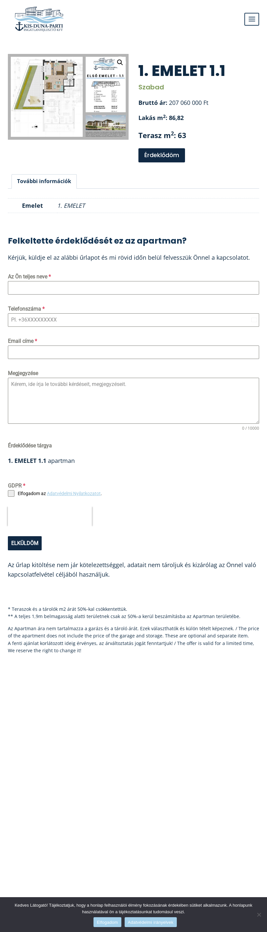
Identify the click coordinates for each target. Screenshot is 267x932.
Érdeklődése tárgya (30, 445)
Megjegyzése (23, 373)
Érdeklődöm (161, 155)
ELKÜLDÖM (24, 543)
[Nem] (259, 914)
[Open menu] (251, 19)
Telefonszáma (26, 309)
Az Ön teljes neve (29, 277)
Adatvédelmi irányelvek (151, 922)
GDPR (16, 486)
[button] (120, 62)
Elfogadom (107, 922)
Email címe (22, 341)
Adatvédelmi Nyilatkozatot (74, 493)
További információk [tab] (44, 181)
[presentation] (50, 516)
